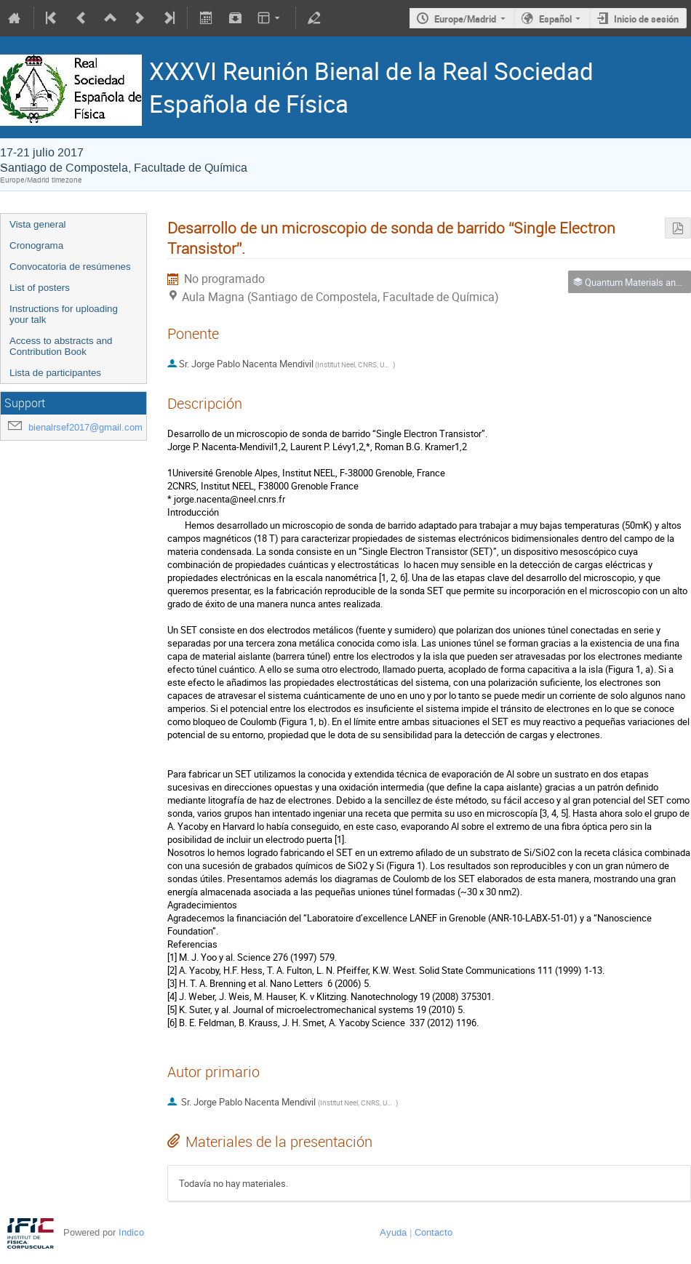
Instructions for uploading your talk (63, 314)
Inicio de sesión (646, 18)
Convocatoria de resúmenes (70, 266)
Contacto (433, 1232)
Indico (131, 1232)
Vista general (37, 224)
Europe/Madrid (465, 18)
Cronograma (36, 245)
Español (555, 18)
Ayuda (393, 1232)
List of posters (39, 287)
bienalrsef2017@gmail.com (85, 427)
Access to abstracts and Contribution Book (61, 346)
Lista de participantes (55, 372)
